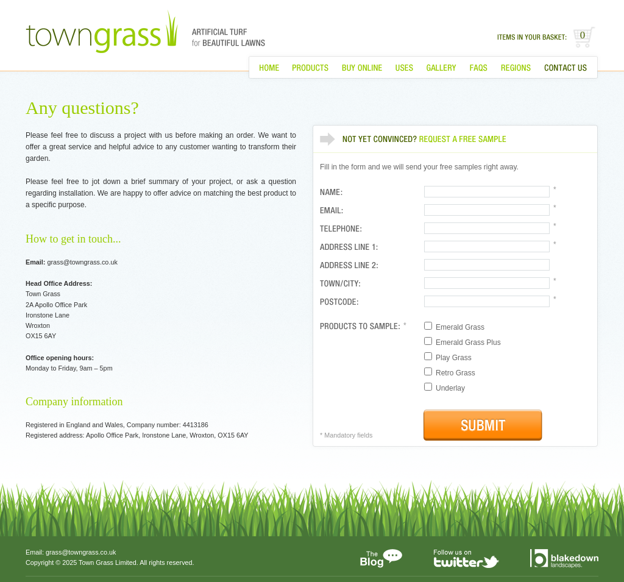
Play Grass (448, 357)
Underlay (444, 387)
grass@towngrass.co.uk (81, 552)
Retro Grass (449, 372)
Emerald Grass (454, 327)
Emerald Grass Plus (462, 342)
